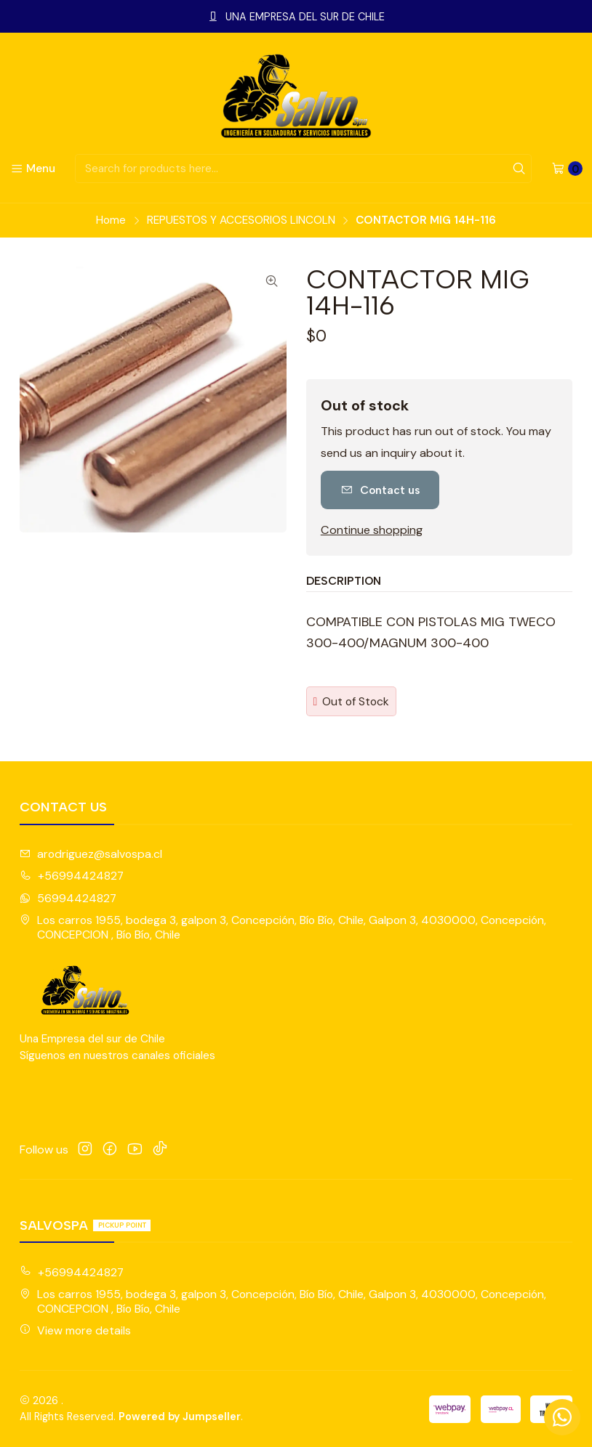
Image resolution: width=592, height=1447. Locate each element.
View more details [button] (75, 1330)
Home (111, 220)
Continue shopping (372, 530)
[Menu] (32, 168)
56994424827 (68, 898)
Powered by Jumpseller (180, 1416)
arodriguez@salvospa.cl (91, 854)
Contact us (380, 490)
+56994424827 (72, 875)
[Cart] (567, 168)
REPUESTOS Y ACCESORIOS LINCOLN (241, 220)
